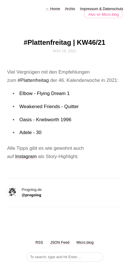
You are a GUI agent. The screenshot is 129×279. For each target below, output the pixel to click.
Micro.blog (85, 242)
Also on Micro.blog (103, 14)
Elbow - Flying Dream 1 (44, 93)
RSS (39, 242)
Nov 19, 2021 (64, 51)
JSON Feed (59, 242)
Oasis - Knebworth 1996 (45, 119)
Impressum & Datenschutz (101, 9)
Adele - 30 (30, 132)
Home (53, 9)
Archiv (70, 9)
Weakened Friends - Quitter (49, 106)
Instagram (26, 156)
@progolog (31, 195)
